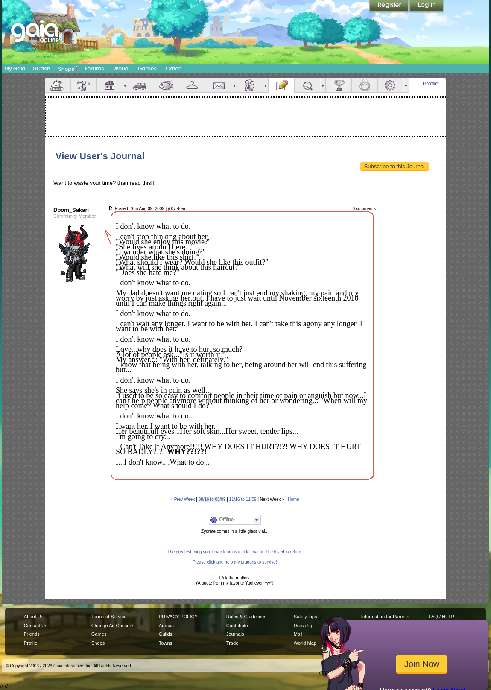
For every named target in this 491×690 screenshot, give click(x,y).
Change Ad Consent (112, 625)
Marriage (364, 85)
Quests (307, 85)
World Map (305, 643)
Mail (219, 85)
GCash (41, 68)
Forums (94, 68)
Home (293, 499)
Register (389, 6)
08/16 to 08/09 (212, 499)
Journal (281, 85)
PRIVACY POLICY (178, 616)
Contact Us (35, 625)
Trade (232, 643)
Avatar (83, 85)
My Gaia (14, 68)
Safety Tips (305, 616)
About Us (33, 616)
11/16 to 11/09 (243, 499)
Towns (165, 643)
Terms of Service (108, 616)
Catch (174, 68)
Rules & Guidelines (246, 616)
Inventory (193, 85)
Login (426, 6)
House (110, 85)
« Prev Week (182, 499)
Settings (390, 85)
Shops (68, 68)
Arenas (166, 625)
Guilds (165, 634)
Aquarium (167, 85)
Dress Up (303, 625)
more (125, 85)
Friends (250, 85)
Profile (430, 83)
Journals (235, 634)
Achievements (338, 85)
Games (147, 68)
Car (141, 85)
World (121, 68)
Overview (57, 85)
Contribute (237, 625)
